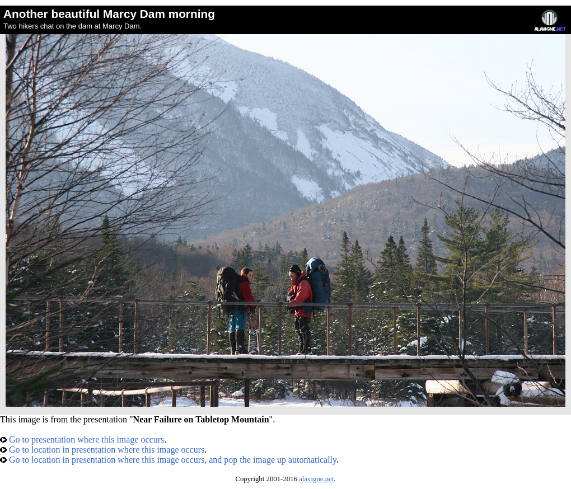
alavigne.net (316, 479)
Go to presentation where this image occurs (82, 439)
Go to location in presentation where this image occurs (102, 449)
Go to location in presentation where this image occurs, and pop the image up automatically (168, 459)
